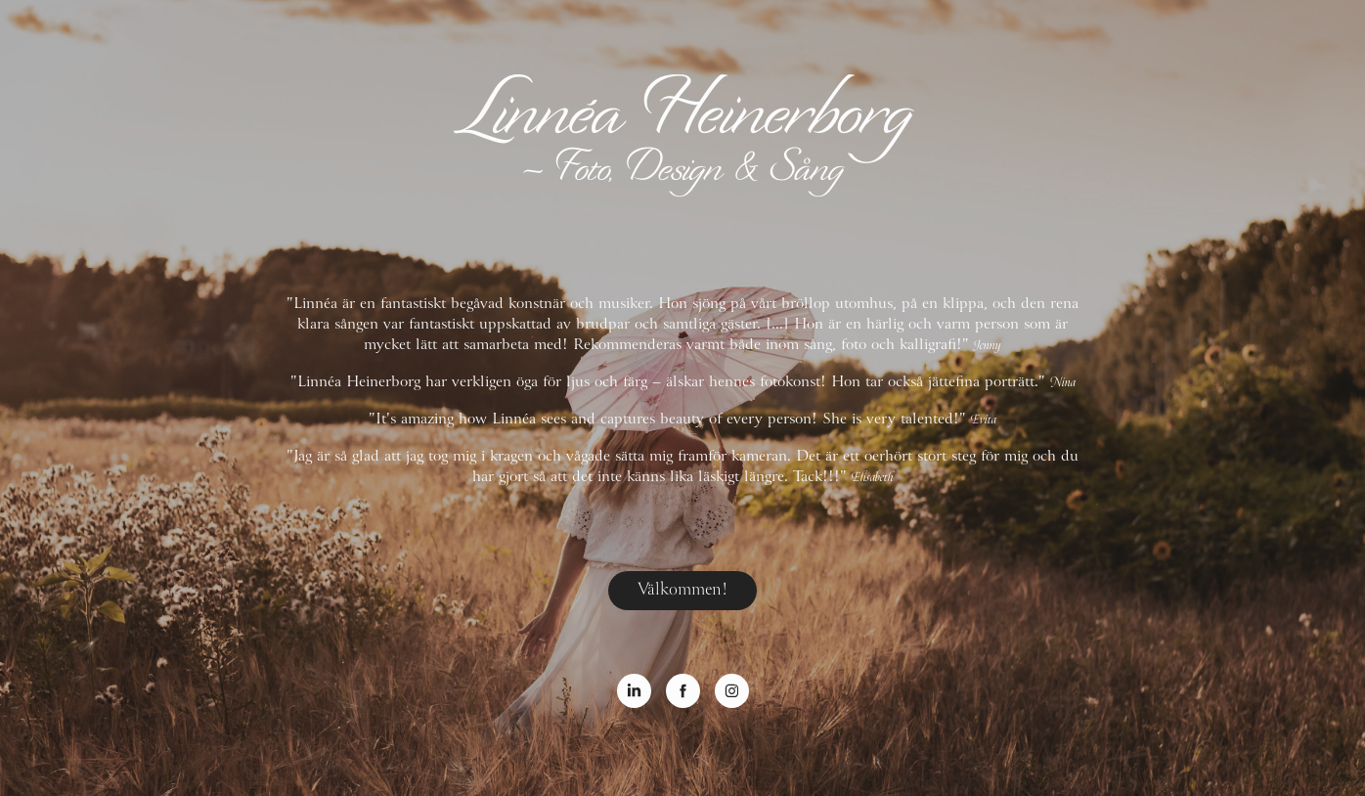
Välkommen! (682, 590)
